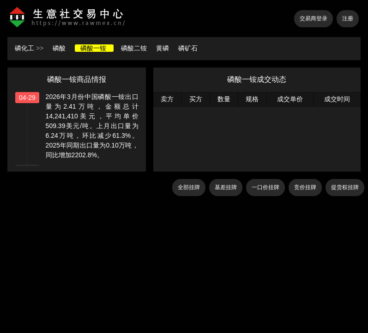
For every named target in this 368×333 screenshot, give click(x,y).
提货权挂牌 (345, 187)
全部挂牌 (189, 187)
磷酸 (60, 48)
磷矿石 (188, 48)
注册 (347, 18)
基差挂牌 (226, 187)
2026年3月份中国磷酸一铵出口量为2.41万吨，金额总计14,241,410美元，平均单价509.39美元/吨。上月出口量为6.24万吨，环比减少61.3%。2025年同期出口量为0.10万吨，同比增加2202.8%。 (92, 126)
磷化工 (24, 48)
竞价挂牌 (305, 187)
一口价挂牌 (265, 187)
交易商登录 (313, 18)
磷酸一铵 (94, 48)
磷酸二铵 (135, 48)
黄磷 (163, 48)
